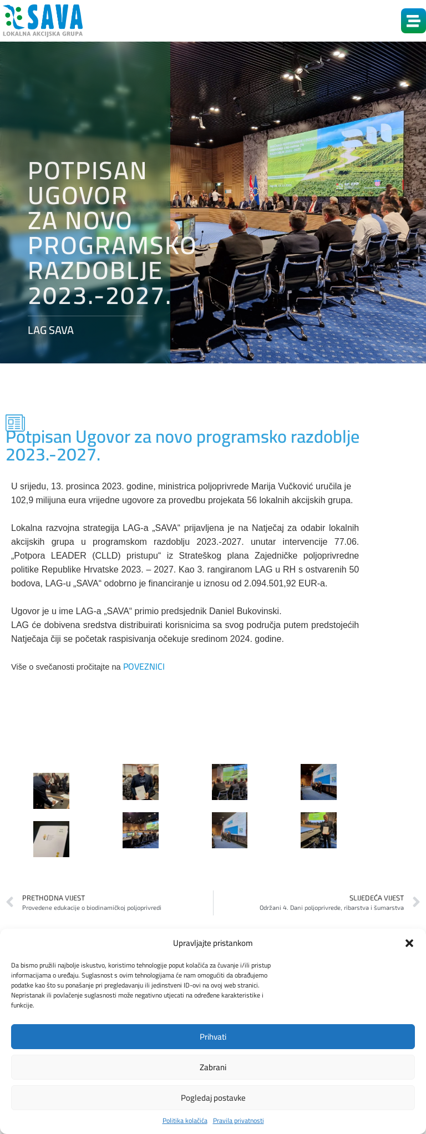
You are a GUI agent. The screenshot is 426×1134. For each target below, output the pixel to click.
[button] (409, 943)
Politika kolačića (185, 1121)
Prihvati (213, 1037)
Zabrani (213, 1067)
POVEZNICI (144, 666)
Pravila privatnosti (238, 1121)
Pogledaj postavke (213, 1098)
